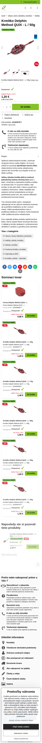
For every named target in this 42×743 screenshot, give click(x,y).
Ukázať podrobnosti (21, 739)
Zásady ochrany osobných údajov (21, 720)
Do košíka (25, 107)
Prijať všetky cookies (21, 727)
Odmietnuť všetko (21, 733)
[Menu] (37, 8)
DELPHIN (11, 125)
